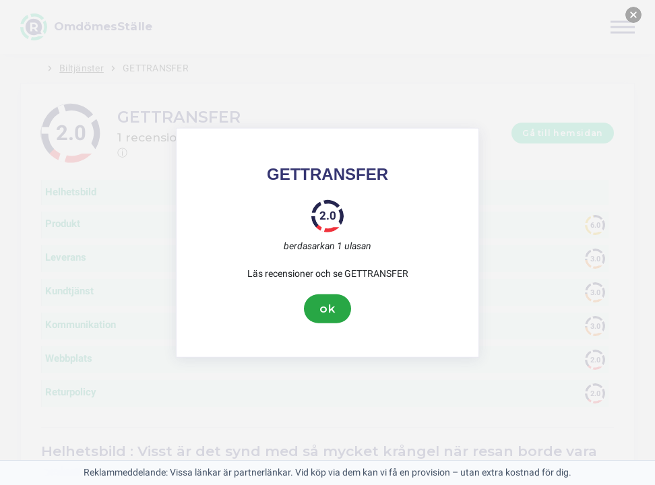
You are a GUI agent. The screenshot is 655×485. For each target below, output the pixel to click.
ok (327, 308)
